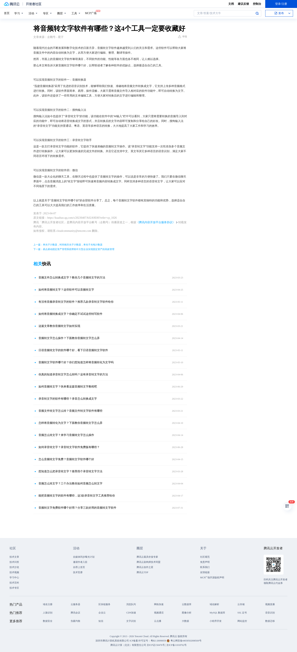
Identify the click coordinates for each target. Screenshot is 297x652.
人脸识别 (47, 612)
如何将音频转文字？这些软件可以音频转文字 (66, 289)
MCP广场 (90, 13)
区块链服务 (104, 604)
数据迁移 (270, 621)
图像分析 (186, 612)
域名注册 (47, 604)
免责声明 (205, 562)
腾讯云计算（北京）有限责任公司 (128, 645)
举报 (182, 36)
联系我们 (205, 567)
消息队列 (131, 604)
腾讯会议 (75, 612)
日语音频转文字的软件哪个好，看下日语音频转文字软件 (73, 350)
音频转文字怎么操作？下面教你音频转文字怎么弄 (69, 338)
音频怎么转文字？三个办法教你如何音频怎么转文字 (70, 483)
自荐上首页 (79, 567)
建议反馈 (243, 3)
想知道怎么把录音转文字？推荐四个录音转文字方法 (70, 471)
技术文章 (14, 556)
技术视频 (14, 572)
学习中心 (14, 577)
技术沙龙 (14, 567)
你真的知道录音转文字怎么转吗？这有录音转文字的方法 (73, 374)
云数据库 (186, 604)
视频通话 (159, 612)
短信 (100, 621)
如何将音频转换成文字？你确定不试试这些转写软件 (70, 313)
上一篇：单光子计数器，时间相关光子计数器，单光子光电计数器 (67, 244)
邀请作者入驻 (80, 562)
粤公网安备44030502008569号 (186, 640)
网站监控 (242, 621)
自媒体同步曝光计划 (83, 556)
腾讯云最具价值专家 (147, 556)
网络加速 (159, 604)
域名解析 (214, 604)
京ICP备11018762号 (176, 645)
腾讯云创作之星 (145, 567)
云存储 (241, 604)
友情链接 (205, 572)
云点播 (157, 621)
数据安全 (47, 621)
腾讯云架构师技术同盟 (148, 562)
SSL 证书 (242, 612)
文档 (231, 3)
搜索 (257, 13)
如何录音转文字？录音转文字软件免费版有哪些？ (69, 447)
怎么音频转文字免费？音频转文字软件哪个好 (66, 459)
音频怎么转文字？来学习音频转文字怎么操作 (66, 435)
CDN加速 (131, 612)
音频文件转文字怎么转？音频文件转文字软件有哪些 (70, 410)
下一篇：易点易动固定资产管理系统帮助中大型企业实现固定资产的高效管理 (73, 249)
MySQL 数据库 (217, 612)
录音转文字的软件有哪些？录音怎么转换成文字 (68, 398)
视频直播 (270, 604)
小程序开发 (216, 621)
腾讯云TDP (142, 572)
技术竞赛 (78, 572)
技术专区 (14, 587)
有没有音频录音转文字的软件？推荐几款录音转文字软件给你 (76, 301)
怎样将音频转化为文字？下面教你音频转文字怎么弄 (70, 422)
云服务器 (75, 604)
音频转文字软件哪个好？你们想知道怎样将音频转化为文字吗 (76, 362)
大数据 (185, 621)
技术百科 (14, 582)
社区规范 (205, 556)
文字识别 (131, 621)
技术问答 (14, 562)
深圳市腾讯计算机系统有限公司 (112, 640)
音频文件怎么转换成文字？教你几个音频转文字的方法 (72, 277)
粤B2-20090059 (159, 640)
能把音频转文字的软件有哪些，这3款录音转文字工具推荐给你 (77, 495)
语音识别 (270, 612)
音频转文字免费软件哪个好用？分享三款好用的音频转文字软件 (77, 507)
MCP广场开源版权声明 (212, 577)
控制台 (257, 3)
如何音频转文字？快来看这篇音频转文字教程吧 (68, 386)
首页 (7, 13)
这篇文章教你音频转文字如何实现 (59, 326)
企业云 (102, 612)
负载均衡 (75, 621)
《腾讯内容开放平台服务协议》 (155, 222)
